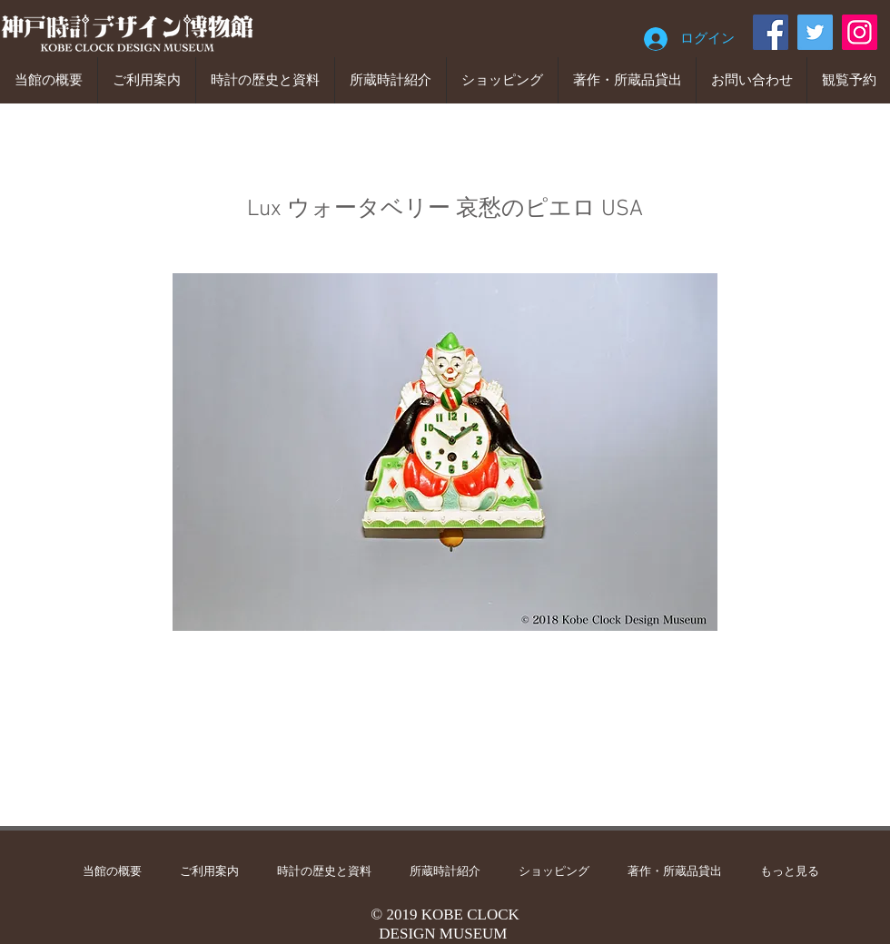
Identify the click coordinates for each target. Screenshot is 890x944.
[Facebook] (770, 32)
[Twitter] (815, 32)
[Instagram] (859, 32)
